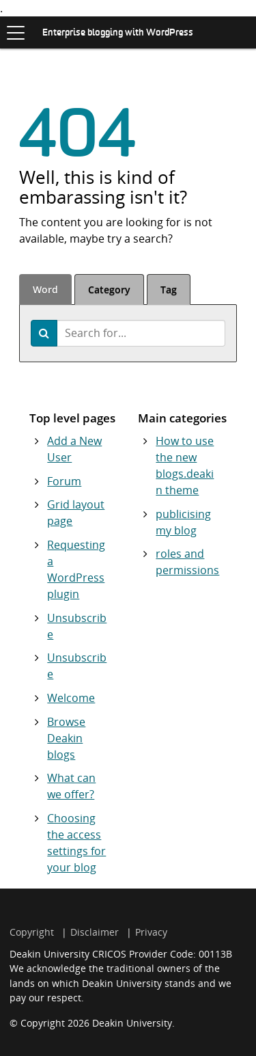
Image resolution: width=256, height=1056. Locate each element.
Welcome (71, 697)
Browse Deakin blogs (66, 738)
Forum (64, 481)
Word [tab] (45, 289)
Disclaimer (94, 931)
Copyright (32, 931)
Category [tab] (109, 289)
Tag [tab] (168, 289)
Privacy (151, 931)
